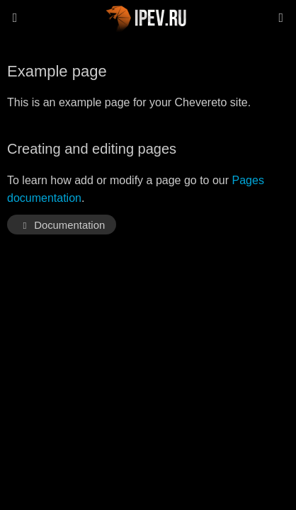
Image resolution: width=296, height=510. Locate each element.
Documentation (61, 225)
